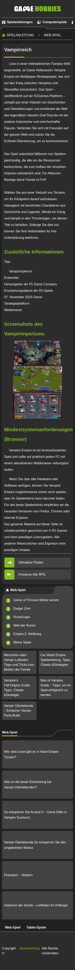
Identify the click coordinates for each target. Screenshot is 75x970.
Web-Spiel (52, 35)
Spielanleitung (20, 35)
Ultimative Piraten (30, 562)
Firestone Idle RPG (32, 574)
